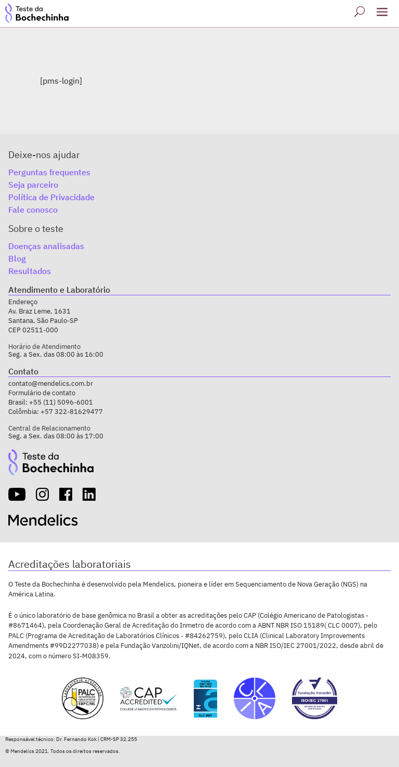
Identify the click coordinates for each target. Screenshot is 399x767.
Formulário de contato (41, 392)
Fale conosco (33, 209)
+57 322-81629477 (72, 411)
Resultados (29, 271)
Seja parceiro (33, 184)
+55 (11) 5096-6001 (61, 402)
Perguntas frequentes (49, 172)
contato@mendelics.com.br (50, 383)
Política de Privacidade (51, 197)
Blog (17, 258)
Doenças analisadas (46, 246)
